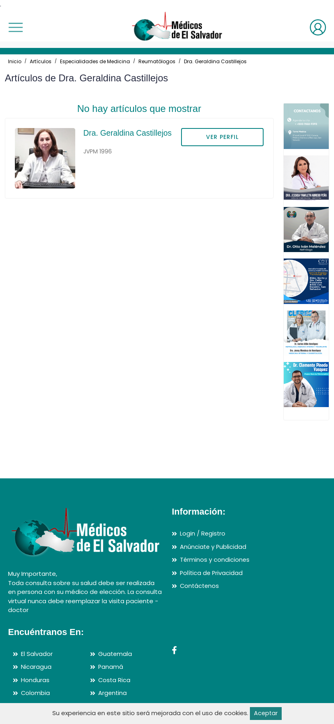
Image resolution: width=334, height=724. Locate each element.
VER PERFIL (222, 137)
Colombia (35, 693)
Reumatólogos (156, 61)
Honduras (35, 680)
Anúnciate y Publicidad (213, 546)
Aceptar (266, 713)
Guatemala (115, 654)
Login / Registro (203, 533)
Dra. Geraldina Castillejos (215, 61)
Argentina (113, 693)
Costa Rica (114, 680)
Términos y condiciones (215, 559)
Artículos (41, 61)
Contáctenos (200, 585)
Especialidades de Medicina (95, 61)
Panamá (111, 666)
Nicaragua (36, 666)
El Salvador (37, 654)
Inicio (14, 61)
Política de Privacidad (212, 573)
